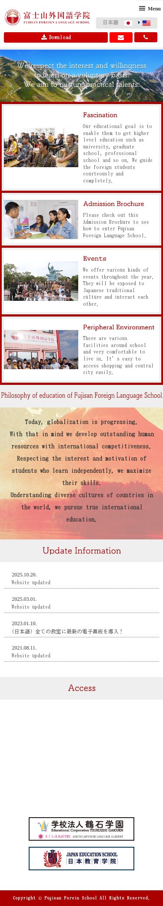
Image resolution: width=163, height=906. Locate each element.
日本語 (110, 22)
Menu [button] (154, 9)
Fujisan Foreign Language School (47, 17)
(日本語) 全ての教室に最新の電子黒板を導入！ (68, 631)
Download (56, 37)
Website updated (31, 582)
